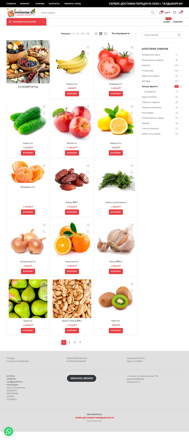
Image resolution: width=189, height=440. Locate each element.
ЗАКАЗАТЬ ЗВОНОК (81, 386)
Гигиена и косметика (151, 115)
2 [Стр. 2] (69, 350)
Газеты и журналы (150, 136)
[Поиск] (101, 18)
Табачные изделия (151, 110)
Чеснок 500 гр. (116, 269)
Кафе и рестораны (150, 83)
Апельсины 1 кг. (72, 269)
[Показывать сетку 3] (100, 41)
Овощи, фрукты (150, 94)
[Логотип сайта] (24, 18)
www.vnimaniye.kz (135, 387)
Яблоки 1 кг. (72, 150)
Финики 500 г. (72, 210)
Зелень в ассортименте (116, 210)
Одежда (146, 131)
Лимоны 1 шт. (116, 150)
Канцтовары (148, 120)
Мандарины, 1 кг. (28, 194)
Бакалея (146, 73)
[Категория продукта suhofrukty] (27, 73)
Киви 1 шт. (116, 328)
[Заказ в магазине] (124, 41)
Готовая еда (147, 78)
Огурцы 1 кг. (27, 150)
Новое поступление (151, 141)
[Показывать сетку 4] (105, 41)
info (129, 390)
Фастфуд (146, 88)
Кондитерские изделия (152, 67)
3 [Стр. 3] (74, 350)
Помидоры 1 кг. (116, 91)
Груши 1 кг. (28, 328)
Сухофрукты (150, 99)
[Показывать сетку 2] (96, 41)
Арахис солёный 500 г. (72, 328)
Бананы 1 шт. (72, 91)
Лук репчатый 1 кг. (27, 269)
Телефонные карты (151, 62)
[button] (72, 101)
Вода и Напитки (149, 104)
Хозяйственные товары (153, 125)
